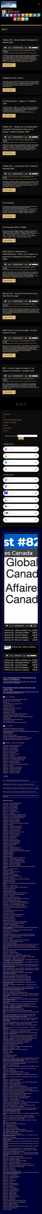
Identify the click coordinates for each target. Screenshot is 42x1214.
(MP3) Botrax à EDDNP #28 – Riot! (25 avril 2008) (14, 1098)
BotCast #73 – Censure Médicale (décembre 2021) (14, 727)
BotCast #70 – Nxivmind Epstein (10, 804)
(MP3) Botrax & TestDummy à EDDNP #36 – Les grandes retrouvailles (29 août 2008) (21, 1082)
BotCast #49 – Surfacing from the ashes (12, 905)
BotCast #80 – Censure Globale (10, 716)
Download (22, 50)
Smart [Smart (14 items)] (5, 1210)
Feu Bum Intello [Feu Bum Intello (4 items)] (14, 1198)
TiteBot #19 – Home (7, 1019)
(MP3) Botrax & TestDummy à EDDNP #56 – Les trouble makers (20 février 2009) (20, 1044)
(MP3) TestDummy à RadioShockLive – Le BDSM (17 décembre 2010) (18, 925)
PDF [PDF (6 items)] (36, 1205)
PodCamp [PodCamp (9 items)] (6, 1207)
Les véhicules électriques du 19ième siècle (13, 688)
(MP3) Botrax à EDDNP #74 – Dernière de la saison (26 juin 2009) (17, 1015)
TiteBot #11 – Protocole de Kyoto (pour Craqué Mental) (15, 1066)
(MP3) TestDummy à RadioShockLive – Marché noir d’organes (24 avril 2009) (20, 1030)
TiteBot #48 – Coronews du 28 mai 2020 (12, 738)
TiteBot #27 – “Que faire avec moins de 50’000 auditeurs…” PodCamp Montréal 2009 (19, 996)
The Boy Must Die (7, 686)
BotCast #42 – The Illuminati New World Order (13, 977)
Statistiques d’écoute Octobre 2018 (11, 812)
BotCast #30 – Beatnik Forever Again (11, 1080)
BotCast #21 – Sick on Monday (10, 1143)
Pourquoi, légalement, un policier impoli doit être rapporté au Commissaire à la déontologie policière (20, 700)
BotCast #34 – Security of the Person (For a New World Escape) (17, 1058)
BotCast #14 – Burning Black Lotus (11, 1153)
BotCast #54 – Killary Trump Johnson (11, 865)
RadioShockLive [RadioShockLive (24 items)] (14, 1207)
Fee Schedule (8, 203)
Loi (4, 417)
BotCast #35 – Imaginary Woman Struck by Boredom (15, 1055)
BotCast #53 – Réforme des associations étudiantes (15, 870)
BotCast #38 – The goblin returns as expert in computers (16, 1041)
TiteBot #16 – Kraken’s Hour (9, 1038)
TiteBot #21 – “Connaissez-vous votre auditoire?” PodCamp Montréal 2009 (20, 1006)
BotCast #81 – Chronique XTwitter (10, 715)
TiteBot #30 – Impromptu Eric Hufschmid (12, 966)
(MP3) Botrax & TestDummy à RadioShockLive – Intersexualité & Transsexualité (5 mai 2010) (17, 942)
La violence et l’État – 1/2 (8, 675)
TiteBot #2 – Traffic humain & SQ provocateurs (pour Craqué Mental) (18, 1133)
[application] (21, 47)
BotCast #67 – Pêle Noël (8, 815)
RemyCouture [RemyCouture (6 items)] (23, 1207)
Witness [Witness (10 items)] (5, 1212)
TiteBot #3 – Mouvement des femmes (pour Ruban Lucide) (16, 1132)
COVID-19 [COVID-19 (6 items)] (20, 1193)
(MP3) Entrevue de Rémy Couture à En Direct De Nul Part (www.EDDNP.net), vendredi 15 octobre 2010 (20, 935)
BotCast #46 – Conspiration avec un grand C (13, 939)
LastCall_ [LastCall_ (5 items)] (21, 1202)
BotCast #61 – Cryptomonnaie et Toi (11, 840)
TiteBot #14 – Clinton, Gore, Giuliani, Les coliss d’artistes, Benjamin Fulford (20, 1050)
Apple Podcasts (14, 53)
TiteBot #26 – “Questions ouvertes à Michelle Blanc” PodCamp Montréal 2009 (21, 998)
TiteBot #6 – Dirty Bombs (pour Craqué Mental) (14, 1119)
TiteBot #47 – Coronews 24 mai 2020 (11, 740)
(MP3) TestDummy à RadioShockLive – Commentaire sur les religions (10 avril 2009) (21, 1035)
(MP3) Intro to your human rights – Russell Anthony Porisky (16, 1065)
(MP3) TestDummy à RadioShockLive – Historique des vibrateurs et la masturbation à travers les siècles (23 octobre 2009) (19, 985)
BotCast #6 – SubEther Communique (11, 1165)
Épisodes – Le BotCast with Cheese (14, 711)
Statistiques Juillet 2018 (8, 822)
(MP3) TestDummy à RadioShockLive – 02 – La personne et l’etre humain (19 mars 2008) (20, 1123)
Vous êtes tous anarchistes (9, 679)
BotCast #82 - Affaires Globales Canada (26, 615)
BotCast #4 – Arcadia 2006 (9, 1167)
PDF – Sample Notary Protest (9, 1093)
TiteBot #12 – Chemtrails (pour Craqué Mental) (13, 1060)
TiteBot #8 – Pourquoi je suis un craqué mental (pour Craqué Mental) (18, 1085)
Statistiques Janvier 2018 (9, 849)
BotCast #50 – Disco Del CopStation (11, 900)
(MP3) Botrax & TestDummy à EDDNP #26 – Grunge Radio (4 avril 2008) (19, 1117)
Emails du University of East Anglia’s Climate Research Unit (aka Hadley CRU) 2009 (21, 981)
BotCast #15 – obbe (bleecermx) (10, 1152)
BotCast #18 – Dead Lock (9, 1147)
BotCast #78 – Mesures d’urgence (10, 719)
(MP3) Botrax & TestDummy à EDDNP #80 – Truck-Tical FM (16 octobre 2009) (20, 986)
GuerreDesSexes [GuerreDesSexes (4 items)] (7, 1200)
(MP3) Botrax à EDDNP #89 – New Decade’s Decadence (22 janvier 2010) (19, 972)
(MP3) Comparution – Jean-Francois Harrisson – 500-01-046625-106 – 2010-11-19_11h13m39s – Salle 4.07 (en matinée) (21, 931)
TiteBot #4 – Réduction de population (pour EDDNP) (15, 1129)
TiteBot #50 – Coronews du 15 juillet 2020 (12, 735)
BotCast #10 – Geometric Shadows (11, 1159)
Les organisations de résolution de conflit (12, 672)
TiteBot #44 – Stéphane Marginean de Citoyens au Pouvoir (16, 819)
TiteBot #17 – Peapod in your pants (11, 1033)
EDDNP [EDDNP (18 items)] (18, 1195)
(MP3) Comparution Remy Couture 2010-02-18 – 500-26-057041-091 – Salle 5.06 (21, 962)
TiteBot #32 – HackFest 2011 (9, 919)
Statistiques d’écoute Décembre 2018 (11, 809)
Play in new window (13, 50)
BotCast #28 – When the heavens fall (11, 1102)
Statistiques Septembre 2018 (9, 813)
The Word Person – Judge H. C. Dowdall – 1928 (14, 926)
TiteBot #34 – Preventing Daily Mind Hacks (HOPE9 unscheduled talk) (19, 904)
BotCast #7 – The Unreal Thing (10, 1163)
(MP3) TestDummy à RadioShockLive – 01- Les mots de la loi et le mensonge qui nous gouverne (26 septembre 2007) (20, 1141)
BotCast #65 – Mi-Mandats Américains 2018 (13, 817)
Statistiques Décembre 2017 (9, 850)
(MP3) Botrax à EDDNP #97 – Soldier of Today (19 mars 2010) (17, 946)
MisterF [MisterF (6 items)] (36, 1202)
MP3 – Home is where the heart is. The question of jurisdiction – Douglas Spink (19, 1089)
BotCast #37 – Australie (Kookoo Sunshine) (13, 1047)
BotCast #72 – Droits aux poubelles (11, 729)
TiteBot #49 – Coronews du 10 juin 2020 (12, 737)
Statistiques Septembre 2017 (9, 860)
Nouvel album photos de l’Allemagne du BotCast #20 (15, 875)
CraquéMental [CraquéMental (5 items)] (27, 1193)
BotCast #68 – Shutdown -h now (10, 807)
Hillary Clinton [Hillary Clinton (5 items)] (17, 1200)
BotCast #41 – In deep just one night (11, 1016)
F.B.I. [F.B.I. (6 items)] (31, 1195)
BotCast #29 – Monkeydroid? (9, 1091)
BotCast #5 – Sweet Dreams (9, 1166)
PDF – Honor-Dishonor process (10, 1095)
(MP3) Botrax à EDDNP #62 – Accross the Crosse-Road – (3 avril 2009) (19, 1037)
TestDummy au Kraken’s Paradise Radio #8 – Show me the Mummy (18, 1084)
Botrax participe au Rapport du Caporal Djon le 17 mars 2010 (17, 949)
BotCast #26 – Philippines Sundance (11, 1128)
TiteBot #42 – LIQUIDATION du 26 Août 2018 (13, 827)
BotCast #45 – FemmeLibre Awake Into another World (15, 943)
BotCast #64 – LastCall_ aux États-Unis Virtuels (14, 829)
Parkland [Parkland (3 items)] (30, 1205)
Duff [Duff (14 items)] (13, 1195)
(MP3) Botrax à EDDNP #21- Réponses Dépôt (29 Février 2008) (17, 1126)
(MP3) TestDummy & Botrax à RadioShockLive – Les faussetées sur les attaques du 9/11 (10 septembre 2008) (19, 1079)
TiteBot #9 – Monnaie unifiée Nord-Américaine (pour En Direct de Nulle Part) (20, 1076)
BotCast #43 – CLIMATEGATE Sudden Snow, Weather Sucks (17, 973)
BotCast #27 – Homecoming (9, 1105)
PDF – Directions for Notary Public (11, 1096)
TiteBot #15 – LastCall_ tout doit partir (11, 1049)
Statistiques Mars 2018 (8, 841)
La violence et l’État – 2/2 (8, 673)
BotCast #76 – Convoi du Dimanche (11, 722)
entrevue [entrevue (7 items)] (25, 1195)
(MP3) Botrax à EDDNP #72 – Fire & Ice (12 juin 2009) (15, 1018)
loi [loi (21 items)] (30, 1202)
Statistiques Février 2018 (8, 846)
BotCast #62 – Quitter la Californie (11, 837)
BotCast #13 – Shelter (8, 1155)
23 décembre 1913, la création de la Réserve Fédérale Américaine (18, 685)
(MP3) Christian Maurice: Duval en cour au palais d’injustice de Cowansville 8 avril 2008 (21, 1110)
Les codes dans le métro (8, 689)
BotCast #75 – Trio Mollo (8, 724)
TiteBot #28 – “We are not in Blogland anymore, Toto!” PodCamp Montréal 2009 (20, 994)
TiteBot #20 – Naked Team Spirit (10, 1013)
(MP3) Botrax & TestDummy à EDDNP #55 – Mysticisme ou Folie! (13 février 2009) (20, 1046)
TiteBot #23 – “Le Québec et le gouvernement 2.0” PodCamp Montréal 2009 (20, 1003)
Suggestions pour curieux (13, 78)
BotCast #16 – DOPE (7, 1150)
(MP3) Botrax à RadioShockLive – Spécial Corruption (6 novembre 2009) (19, 983)
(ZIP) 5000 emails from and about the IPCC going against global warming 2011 (21, 918)
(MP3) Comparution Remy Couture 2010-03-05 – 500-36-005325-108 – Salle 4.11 (21, 955)
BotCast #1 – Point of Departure (10, 1176)
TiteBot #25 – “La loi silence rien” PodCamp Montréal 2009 (16, 999)
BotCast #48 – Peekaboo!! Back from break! (13, 910)
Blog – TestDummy (10, 665)
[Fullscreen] (35, 594)
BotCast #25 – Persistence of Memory (11, 1130)
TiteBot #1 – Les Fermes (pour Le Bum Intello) (13, 1135)
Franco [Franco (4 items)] (26, 1198)
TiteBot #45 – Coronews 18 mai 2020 (11, 803)
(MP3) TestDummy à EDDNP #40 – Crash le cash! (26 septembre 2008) (19, 1073)
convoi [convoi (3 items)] (5, 1193)
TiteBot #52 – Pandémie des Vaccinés (11, 731)
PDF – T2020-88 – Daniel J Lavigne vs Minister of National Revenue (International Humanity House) (18, 1100)
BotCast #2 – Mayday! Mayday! (10, 1172)
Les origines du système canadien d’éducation (13, 683)
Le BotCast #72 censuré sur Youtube (11, 787)
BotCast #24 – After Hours (9, 1136)
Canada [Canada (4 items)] (17, 1190)
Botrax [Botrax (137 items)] (11, 1190)
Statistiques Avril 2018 (8, 839)
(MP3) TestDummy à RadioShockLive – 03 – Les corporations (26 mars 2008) (20, 1121)
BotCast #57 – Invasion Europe (10, 854)
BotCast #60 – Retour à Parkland (10, 843)
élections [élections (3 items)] (12, 1212)
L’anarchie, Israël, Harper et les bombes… (12, 676)
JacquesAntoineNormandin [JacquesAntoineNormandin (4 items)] (28, 1200)
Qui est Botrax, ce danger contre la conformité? (14, 698)
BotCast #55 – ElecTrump (9, 864)
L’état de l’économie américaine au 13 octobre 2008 (15, 691)
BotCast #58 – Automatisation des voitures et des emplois (16, 847)
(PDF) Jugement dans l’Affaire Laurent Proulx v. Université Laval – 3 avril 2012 (21, 756)
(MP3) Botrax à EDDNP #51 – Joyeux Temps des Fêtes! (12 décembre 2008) (20, 1056)
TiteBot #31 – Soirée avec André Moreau (12, 922)
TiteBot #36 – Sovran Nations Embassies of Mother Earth (16, 871)
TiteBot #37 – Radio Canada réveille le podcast (13, 862)
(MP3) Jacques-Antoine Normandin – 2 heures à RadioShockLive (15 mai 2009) (21, 1026)
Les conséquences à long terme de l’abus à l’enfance (19, 647)
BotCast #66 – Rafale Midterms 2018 (11, 816)
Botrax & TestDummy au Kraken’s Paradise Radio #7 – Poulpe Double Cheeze (21, 1059)
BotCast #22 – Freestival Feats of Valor (12, 1139)
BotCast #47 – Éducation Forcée (10, 921)
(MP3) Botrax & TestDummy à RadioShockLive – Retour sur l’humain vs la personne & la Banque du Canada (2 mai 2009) (20, 1029)
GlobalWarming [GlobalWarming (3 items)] (34, 1198)
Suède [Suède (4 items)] (19, 1210)
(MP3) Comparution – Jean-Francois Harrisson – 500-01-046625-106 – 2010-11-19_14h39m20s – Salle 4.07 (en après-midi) (21, 929)
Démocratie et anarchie (8, 678)
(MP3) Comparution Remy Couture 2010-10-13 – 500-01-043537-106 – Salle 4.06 (21, 936)
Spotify (21, 53)
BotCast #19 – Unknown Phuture (10, 1146)
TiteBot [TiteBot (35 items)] (33, 1210)
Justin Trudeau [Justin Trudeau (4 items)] (7, 1202)
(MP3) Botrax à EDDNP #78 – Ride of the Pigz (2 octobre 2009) (17, 992)
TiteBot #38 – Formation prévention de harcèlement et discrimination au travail (19, 852)
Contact (6, 430)
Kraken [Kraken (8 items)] (14, 1202)
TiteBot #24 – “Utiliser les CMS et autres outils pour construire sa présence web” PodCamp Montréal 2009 (20, 1002)
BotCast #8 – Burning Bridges (10, 1162)
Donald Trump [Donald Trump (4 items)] (6, 1195)
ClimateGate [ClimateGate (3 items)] (24, 1190)
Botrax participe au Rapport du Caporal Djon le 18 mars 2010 (17, 948)
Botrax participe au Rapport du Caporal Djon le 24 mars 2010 (17, 945)
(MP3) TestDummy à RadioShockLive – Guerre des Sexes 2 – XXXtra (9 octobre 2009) (19, 989)
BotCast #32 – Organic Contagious (11, 1068)
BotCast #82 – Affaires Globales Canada (12, 714)
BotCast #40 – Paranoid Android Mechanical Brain (14, 1032)
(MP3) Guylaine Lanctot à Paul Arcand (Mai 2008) (14, 1092)
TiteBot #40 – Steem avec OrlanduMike (12, 833)
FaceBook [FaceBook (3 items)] (6, 1198)
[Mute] (30, 48)
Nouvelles (6, 414)
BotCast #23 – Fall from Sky (9, 1138)
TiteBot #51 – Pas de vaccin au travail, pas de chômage (15, 732)
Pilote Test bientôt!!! (7, 1178)
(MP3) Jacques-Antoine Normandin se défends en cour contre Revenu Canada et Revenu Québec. (21, 1108)
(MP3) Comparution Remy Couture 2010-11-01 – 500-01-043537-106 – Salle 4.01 (21, 933)
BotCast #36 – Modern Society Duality (11, 1052)
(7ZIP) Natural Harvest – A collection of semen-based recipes (17, 924)
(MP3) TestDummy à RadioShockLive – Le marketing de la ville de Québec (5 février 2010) (20, 964)
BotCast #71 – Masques (8, 734)
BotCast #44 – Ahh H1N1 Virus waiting (11, 959)
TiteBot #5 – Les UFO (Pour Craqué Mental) (13, 1125)
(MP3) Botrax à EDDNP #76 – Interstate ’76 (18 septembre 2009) (17, 1007)
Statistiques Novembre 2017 (9, 857)
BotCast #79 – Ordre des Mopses (10, 718)
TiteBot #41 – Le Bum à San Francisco (11, 832)
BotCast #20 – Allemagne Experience (11, 1144)
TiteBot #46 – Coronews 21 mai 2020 (11, 741)
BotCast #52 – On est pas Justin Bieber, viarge (13, 873)
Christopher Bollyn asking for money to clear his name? (16, 708)
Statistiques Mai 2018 (8, 825)
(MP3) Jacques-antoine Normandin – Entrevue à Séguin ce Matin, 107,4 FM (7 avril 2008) (20, 1113)
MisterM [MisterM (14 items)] (11, 1205)
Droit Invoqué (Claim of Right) (14, 227)
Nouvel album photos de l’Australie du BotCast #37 (14, 874)
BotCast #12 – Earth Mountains (10, 1156)
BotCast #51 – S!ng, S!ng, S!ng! (10, 893)
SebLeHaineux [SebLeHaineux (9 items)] (32, 1207)
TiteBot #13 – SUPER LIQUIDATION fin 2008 (13, 1053)
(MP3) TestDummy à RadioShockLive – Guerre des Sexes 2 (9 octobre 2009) (20, 990)
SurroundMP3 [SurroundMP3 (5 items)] (12, 1210)
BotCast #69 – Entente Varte (9, 806)
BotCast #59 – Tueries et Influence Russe (12, 844)
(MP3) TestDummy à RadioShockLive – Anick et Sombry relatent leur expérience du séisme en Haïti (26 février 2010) (18, 958)
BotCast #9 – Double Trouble (9, 1160)
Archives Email (21, 439)
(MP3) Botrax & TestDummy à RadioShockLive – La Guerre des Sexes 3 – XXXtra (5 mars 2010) (20, 951)
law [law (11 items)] (26, 1202)
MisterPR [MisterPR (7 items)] (18, 1205)
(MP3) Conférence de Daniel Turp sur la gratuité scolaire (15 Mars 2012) (19, 760)
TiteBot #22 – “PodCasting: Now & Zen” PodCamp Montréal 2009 (18, 1005)
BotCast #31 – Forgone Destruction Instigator (13, 1075)
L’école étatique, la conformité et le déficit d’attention (15, 682)
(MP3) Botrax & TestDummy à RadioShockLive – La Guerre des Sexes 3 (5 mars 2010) (20, 954)
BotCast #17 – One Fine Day (9, 1149)
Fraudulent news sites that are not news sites (19, 657)
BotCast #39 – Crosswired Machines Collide (13, 1040)
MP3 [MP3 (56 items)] (24, 1205)
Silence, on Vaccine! (10, 422)
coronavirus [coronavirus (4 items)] (12, 1193)
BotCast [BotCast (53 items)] (5, 1190)
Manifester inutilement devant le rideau (12, 669)
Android (26, 53)
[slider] (18, 47)
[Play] (5, 48)
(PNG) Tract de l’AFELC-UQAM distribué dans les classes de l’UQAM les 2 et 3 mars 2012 (21, 765)
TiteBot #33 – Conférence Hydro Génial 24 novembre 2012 (16, 908)
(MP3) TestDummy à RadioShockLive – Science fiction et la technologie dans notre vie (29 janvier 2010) (20, 968)
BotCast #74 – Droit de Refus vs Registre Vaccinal (14, 725)
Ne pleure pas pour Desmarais (10, 703)
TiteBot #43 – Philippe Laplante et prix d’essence (14, 826)
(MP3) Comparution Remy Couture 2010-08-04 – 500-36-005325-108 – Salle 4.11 (21, 938)
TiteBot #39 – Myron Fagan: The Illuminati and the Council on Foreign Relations (19, 836)
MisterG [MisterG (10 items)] (5, 1205)
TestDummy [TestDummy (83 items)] (26, 1210)
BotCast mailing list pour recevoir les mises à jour (14, 1169)
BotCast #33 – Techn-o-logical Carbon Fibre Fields (14, 1063)
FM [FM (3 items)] (21, 1198)
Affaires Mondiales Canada (12, 420)
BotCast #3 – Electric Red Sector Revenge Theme (14, 1170)
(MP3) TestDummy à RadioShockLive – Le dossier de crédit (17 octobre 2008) (20, 1070)
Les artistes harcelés (8, 702)
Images (5, 425)
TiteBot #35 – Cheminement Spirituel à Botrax (13, 894)
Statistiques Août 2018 (8, 820)
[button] (21, 565)
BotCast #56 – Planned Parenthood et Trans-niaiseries (15, 855)
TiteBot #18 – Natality (8, 1021)
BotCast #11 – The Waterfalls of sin (11, 1157)
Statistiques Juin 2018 (8, 823)
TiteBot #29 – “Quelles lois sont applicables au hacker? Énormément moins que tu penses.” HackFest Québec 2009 (20, 129)
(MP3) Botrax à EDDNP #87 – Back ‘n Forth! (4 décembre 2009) (17, 979)
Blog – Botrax (9, 694)
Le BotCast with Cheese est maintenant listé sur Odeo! (15, 1175)
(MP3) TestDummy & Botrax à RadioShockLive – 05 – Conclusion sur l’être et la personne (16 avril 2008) (20, 1104)
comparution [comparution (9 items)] (33, 1190)
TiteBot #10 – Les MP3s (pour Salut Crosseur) (13, 1069)
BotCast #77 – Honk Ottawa (9, 721)
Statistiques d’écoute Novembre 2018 (11, 810)
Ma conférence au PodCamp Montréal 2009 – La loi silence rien (17, 706)
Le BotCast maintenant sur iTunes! (11, 1173)
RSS (35, 53)
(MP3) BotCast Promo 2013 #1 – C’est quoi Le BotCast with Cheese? (18, 752)
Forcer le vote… (6, 671)
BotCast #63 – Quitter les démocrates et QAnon (14, 830)
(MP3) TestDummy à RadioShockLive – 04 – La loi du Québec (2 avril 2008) (20, 1118)
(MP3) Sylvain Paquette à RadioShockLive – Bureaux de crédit (17, 1062)
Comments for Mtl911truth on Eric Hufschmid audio (15, 705)
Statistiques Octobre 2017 (9, 858)
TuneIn (31, 53)
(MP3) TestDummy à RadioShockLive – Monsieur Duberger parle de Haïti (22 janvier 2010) (20, 970)
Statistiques (7, 428)
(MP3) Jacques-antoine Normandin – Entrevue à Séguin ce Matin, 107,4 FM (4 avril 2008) (20, 1115)
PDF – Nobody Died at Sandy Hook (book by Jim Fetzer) (16, 749)
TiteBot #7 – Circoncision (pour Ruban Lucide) (13, 1087)
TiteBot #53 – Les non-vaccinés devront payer (13, 728)
